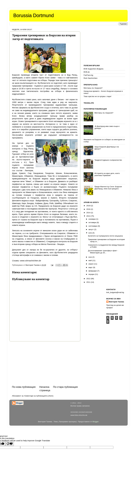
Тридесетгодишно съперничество (108, 160)
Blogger (95, 422)
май (90, 260)
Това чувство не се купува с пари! (97, 96)
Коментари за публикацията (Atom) (38, 396)
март (90, 267)
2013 (88, 216)
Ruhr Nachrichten (90, 78)
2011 (88, 282)
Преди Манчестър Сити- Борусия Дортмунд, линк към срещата (108, 188)
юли (90, 233)
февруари (92, 271)
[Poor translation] (9, 444)
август (91, 229)
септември (93, 226)
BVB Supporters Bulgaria (93, 69)
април (91, 264)
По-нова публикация (23, 387)
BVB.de (87, 72)
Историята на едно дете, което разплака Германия (107, 174)
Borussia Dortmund (33, 15)
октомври (92, 222)
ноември (92, 219)
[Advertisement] (45, 363)
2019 (88, 206)
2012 (88, 279)
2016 (88, 209)
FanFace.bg (88, 75)
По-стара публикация (65, 387)
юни (90, 257)
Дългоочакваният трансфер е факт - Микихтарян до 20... (103, 252)
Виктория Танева (116, 302)
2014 (88, 213)
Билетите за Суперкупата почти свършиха (105, 236)
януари (91, 274)
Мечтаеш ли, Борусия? (93, 88)
